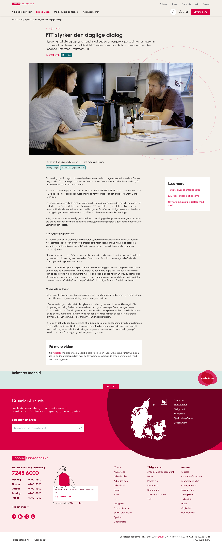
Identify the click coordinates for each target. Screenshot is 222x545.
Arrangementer (91, 11)
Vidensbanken (188, 512)
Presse (206, 4)
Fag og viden (43, 11)
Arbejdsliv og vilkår (22, 11)
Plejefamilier (153, 481)
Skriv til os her (76, 503)
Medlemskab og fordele (66, 11)
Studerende (153, 490)
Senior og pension (123, 512)
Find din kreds (21, 506)
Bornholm (178, 400)
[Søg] (173, 12)
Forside (15, 19)
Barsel (117, 490)
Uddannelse (120, 521)
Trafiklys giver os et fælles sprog (184, 195)
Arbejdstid (119, 485)
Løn (115, 499)
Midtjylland (179, 409)
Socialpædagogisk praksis (73, 167)
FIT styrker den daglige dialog (48, 19)
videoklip (57, 358)
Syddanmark (180, 422)
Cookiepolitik (40, 539)
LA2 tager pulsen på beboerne (183, 201)
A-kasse (163, 4)
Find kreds (186, 4)
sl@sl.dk (160, 536)
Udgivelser (186, 508)
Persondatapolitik (20, 539)
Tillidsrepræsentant (157, 494)
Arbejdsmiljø (52, 167)
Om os (174, 4)
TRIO (149, 499)
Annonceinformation (191, 476)
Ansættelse (119, 472)
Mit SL (183, 12)
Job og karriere (188, 494)
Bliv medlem (200, 11)
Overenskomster (122, 508)
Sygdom (118, 517)
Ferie (116, 494)
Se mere (111, 386)
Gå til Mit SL (63, 496)
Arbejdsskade (121, 481)
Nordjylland (179, 413)
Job (196, 4)
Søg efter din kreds (24, 419)
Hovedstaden (180, 404)
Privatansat (153, 485)
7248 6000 (25, 473)
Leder (150, 476)
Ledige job (186, 499)
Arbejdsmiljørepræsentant (160, 472)
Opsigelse (119, 503)
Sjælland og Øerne (183, 418)
